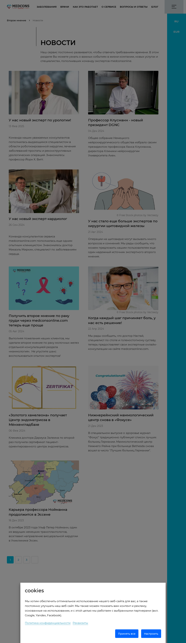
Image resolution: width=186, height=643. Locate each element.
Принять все (127, 633)
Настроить (151, 633)
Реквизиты (80, 623)
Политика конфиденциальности (47, 623)
